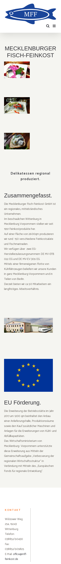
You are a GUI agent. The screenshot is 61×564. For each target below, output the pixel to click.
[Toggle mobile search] (47, 26)
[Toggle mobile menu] (54, 26)
